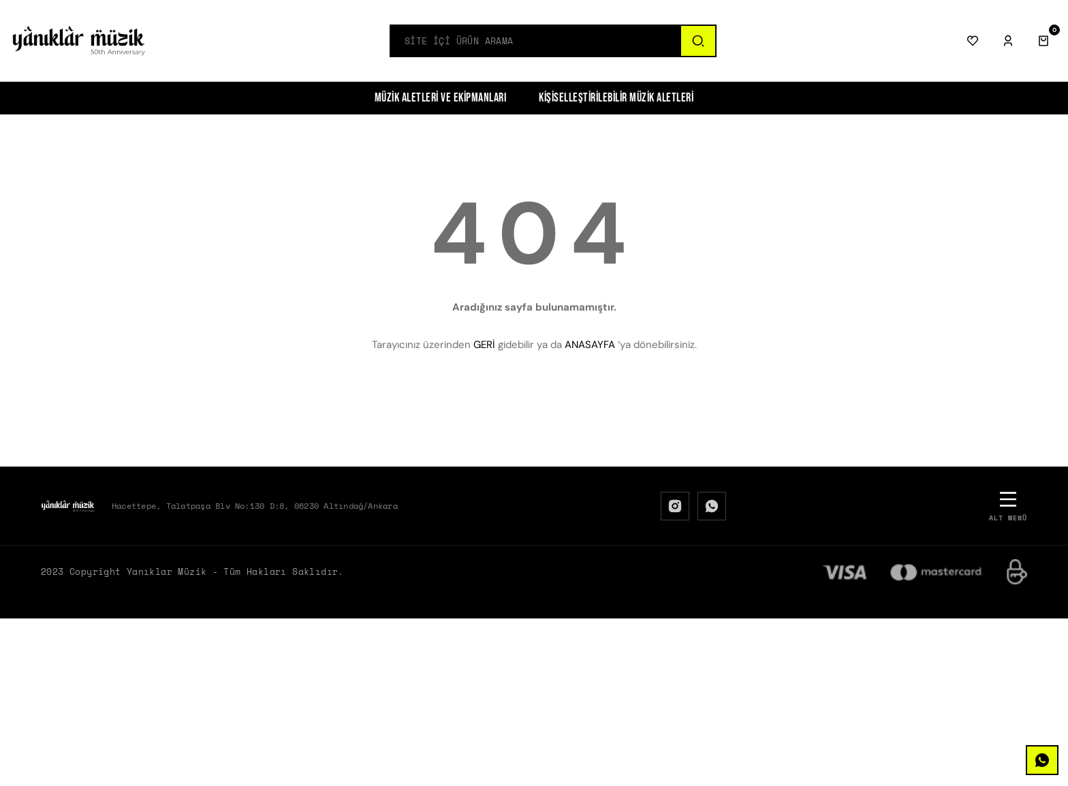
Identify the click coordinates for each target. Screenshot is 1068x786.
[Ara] (697, 41)
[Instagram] (675, 506)
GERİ (484, 344)
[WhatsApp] (711, 506)
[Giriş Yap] (1008, 40)
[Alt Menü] (1008, 505)
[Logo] (79, 41)
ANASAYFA (590, 344)
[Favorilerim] (972, 40)
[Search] (535, 41)
